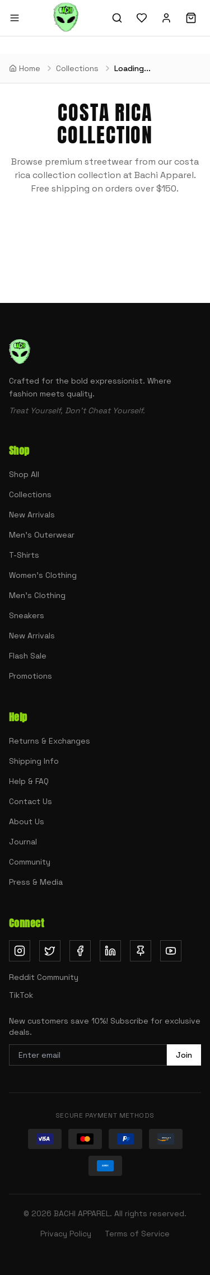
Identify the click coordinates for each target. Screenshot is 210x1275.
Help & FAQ (29, 781)
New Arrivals (32, 515)
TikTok (21, 995)
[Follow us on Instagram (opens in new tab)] (19, 950)
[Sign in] (166, 18)
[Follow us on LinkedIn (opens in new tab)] (110, 950)
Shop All (24, 474)
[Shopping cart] (191, 18)
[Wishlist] (142, 18)
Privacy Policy (65, 1234)
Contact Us (30, 801)
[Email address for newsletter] (88, 1055)
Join (184, 1055)
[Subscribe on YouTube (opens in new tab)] (170, 950)
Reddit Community (43, 977)
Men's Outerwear (41, 535)
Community (29, 862)
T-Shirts (24, 555)
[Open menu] (14, 18)
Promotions (30, 676)
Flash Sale (27, 656)
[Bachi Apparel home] (65, 18)
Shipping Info (34, 761)
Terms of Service (137, 1234)
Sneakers (26, 615)
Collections (30, 494)
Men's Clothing (37, 595)
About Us (26, 821)
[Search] (117, 18)
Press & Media (36, 882)
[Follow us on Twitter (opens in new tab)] (49, 950)
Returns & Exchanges (49, 741)
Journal (23, 842)
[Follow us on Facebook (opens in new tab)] (80, 950)
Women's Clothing (43, 575)
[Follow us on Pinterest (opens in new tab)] (140, 950)
